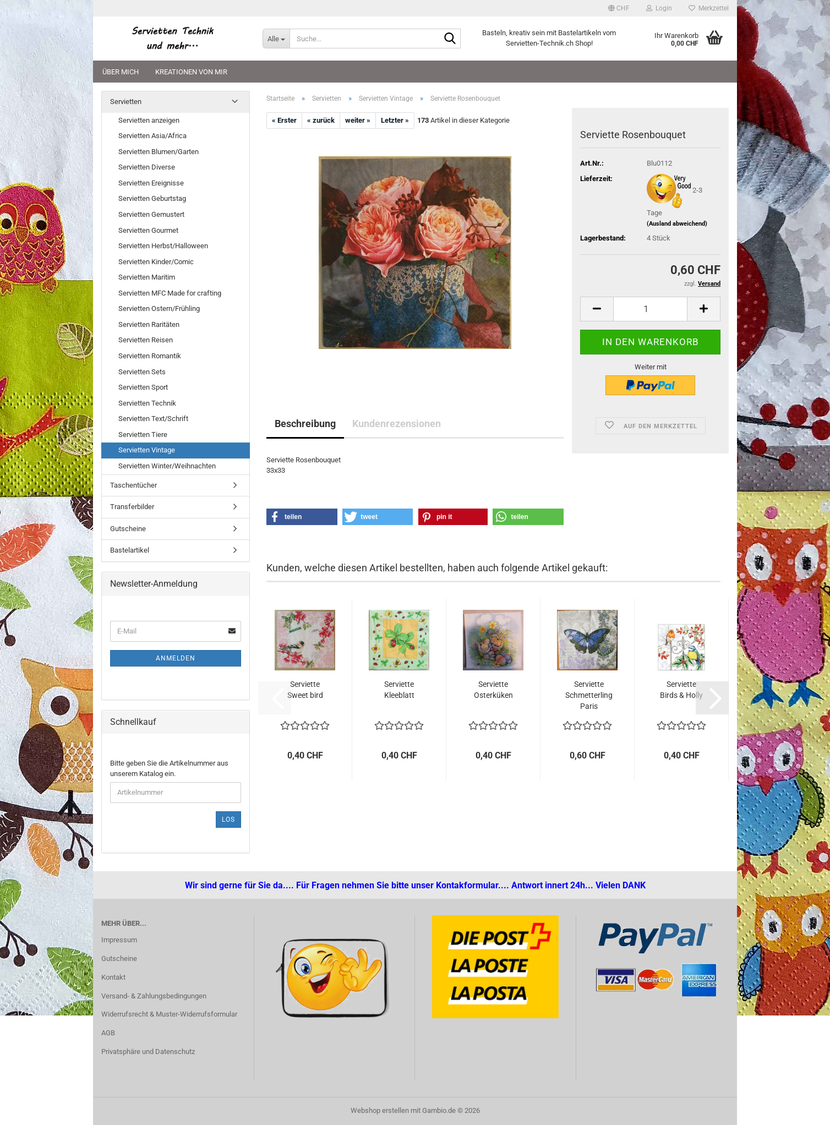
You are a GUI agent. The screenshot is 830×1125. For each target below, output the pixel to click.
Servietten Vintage (146, 450)
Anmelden (175, 658)
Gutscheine (128, 529)
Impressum (119, 940)
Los (228, 819)
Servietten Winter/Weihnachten (167, 466)
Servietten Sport (143, 387)
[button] (619, 8)
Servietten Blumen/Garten (158, 152)
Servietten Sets (142, 372)
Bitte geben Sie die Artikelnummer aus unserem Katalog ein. (169, 768)
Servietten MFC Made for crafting (169, 293)
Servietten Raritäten (148, 324)
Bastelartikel (129, 550)
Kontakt (113, 977)
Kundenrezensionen (396, 423)
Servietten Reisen (145, 340)
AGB (108, 1033)
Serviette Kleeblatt (399, 690)
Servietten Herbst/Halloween (163, 246)
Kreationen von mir (191, 72)
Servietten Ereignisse (151, 183)
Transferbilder (132, 507)
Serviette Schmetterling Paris (589, 695)
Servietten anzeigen (148, 120)
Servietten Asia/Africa (152, 136)
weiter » (357, 120)
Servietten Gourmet (148, 230)
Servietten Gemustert (151, 214)
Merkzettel (709, 8)
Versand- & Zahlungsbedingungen (153, 996)
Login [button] (659, 8)
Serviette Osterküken (493, 690)
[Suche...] (276, 38)
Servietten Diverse (146, 167)
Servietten (125, 101)
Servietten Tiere (142, 434)
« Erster (284, 120)
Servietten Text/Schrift (153, 418)
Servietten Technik (147, 403)
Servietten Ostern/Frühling (159, 308)
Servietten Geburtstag (152, 198)
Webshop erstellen (380, 1110)
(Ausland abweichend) (677, 223)
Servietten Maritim (146, 277)
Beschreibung (305, 423)
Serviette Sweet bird (305, 690)
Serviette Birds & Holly (681, 690)
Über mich (120, 72)
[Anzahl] (650, 309)
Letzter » (395, 120)
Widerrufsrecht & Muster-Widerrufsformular (169, 1014)
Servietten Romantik (149, 356)
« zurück (321, 120)
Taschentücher (133, 485)
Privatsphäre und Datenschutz (148, 1051)
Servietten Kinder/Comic (156, 262)
